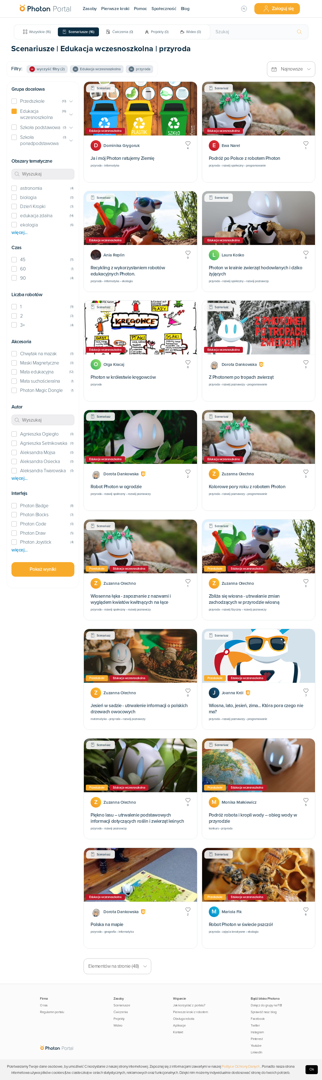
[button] (42, 101)
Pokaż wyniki (43, 569)
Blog (185, 8)
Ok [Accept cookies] (311, 1069)
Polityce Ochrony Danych (241, 1066)
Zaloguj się (278, 9)
